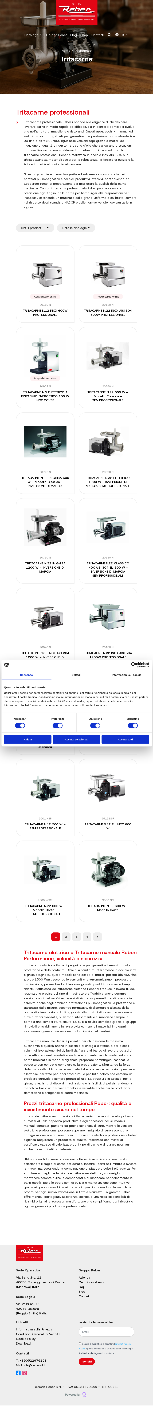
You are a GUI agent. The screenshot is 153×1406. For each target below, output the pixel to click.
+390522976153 (33, 1361)
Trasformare (83, 51)
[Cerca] (109, 35)
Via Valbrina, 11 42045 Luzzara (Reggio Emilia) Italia (31, 1309)
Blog (73, 35)
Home (65, 51)
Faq (81, 1287)
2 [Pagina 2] (66, 937)
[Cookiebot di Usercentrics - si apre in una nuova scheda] (134, 664)
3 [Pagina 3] (76, 937)
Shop (84, 35)
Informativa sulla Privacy (34, 1330)
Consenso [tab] (26, 674)
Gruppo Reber (56, 35)
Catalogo (33, 35)
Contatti (97, 35)
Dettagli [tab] (76, 674)
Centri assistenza (91, 1283)
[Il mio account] (117, 35)
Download (23, 1344)
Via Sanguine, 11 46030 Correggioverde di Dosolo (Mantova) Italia (40, 1283)
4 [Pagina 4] (87, 937)
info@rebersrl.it (35, 1366)
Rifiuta (28, 739)
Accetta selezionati (76, 739)
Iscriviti (87, 1362)
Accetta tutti (125, 739)
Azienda (84, 1278)
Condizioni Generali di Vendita (38, 1335)
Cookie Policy (26, 1339)
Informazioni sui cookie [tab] (126, 674)
